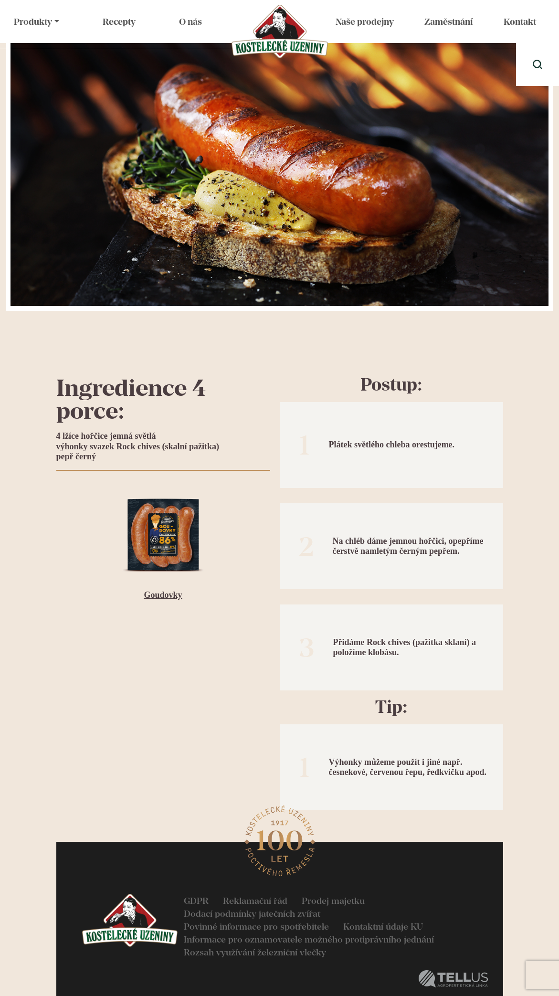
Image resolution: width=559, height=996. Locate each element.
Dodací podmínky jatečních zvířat (252, 914)
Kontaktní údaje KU (383, 927)
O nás (190, 22)
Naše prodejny (365, 22)
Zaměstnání (448, 22)
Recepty (119, 22)
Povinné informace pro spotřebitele (256, 927)
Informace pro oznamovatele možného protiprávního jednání (309, 939)
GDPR (196, 901)
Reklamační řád (255, 901)
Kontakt (520, 22)
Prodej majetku (333, 901)
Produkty (33, 22)
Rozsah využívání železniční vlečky (255, 952)
